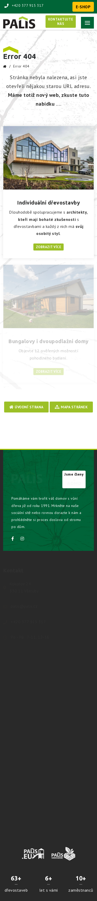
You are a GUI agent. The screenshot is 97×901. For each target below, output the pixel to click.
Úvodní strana (26, 407)
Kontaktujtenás (60, 21)
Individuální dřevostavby (48, 203)
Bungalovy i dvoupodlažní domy (48, 341)
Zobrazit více (48, 247)
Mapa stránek (71, 407)
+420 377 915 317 (23, 5)
